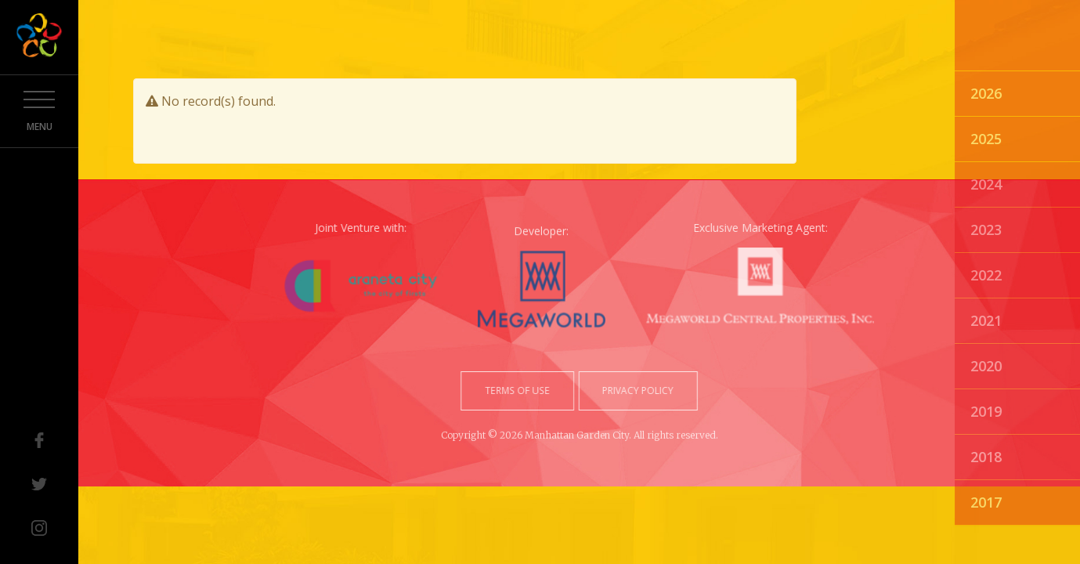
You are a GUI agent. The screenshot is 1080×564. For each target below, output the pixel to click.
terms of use (520, 390)
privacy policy (633, 390)
